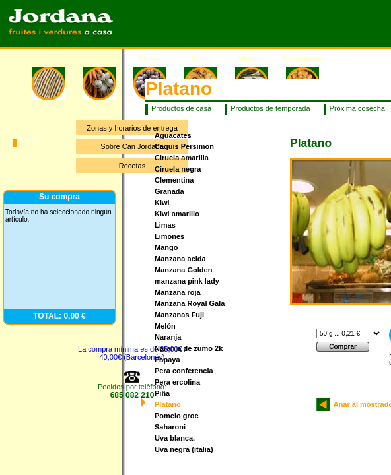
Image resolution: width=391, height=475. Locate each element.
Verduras (99, 59)
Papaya (167, 360)
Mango (166, 247)
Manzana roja (178, 292)
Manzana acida (180, 259)
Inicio (48, 59)
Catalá (30, 139)
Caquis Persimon (184, 146)
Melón (165, 326)
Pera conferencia (184, 371)
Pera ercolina (177, 382)
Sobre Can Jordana (131, 146)
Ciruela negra (178, 169)
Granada (169, 191)
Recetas (132, 166)
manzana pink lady (187, 281)
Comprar (343, 346)
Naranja (168, 337)
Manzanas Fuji (179, 315)
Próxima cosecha (357, 108)
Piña (162, 393)
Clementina (174, 180)
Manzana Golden (183, 270)
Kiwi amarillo (177, 214)
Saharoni (170, 427)
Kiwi (162, 202)
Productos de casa (181, 108)
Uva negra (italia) (184, 449)
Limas (165, 225)
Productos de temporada (270, 108)
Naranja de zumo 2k (189, 348)
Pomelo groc (177, 416)
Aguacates (173, 135)
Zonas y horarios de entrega (132, 128)
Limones (169, 236)
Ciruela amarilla (182, 158)
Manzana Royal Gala (190, 303)
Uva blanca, (175, 438)
